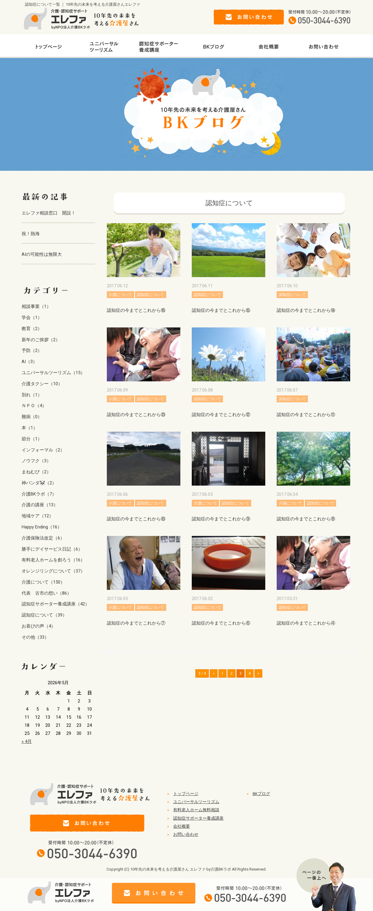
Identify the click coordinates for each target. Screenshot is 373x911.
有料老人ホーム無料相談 (196, 809)
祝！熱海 (31, 233)
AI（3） (29, 361)
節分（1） (32, 439)
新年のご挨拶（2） (41, 339)
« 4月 (27, 741)
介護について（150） (43, 582)
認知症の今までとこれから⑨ (221, 519)
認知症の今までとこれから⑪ (306, 414)
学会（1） (32, 317)
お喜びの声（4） (39, 626)
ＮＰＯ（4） (34, 405)
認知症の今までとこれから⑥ (221, 623)
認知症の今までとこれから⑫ (221, 414)
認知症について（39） (44, 615)
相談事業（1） (36, 306)
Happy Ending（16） (42, 527)
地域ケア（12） (37, 516)
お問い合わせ (185, 834)
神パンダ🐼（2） (39, 483)
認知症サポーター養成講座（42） (55, 604)
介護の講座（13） (40, 504)
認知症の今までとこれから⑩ (136, 519)
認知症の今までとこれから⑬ (136, 414)
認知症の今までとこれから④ (306, 623)
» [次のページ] (258, 673)
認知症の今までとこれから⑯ (136, 310)
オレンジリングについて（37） (53, 571)
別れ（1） (32, 395)
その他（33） (35, 637)
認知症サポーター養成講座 (198, 818)
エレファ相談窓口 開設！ (49, 213)
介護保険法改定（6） (43, 538)
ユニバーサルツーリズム (196, 801)
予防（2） (32, 350)
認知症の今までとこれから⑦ (136, 623)
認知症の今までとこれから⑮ (221, 310)
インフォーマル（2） (43, 450)
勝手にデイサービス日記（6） (52, 549)
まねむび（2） (36, 472)
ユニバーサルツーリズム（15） (53, 372)
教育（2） (32, 328)
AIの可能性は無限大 (42, 254)
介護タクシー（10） (42, 383)
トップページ (185, 793)
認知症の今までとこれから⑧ (306, 519)
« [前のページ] (214, 673)
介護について (120, 294)
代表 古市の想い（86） (46, 593)
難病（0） (32, 416)
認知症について (150, 294)
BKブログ (261, 793)
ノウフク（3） (36, 460)
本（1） (30, 427)
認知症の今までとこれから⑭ (306, 310)
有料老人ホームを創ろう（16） (53, 560)
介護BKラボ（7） (39, 494)
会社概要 (181, 826)
